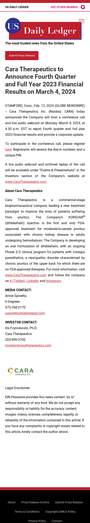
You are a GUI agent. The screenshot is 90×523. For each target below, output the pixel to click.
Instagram (53, 281)
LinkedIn (32, 281)
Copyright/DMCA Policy (60, 511)
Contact (57, 521)
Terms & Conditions (27, 511)
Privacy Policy (37, 521)
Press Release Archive (35, 502)
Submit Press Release (69, 502)
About (12, 502)
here (8, 149)
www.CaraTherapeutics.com (25, 182)
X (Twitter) (17, 281)
